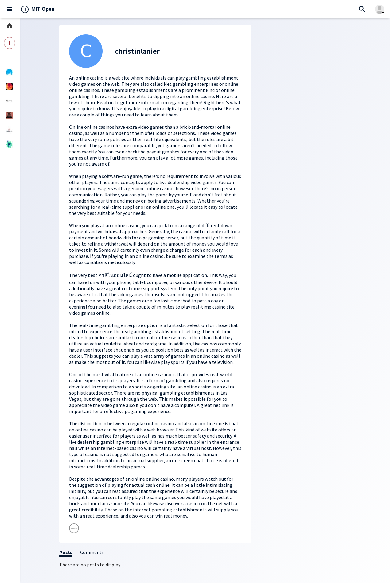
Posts (65, 552)
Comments (92, 552)
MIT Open (43, 9)
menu (9, 9)
